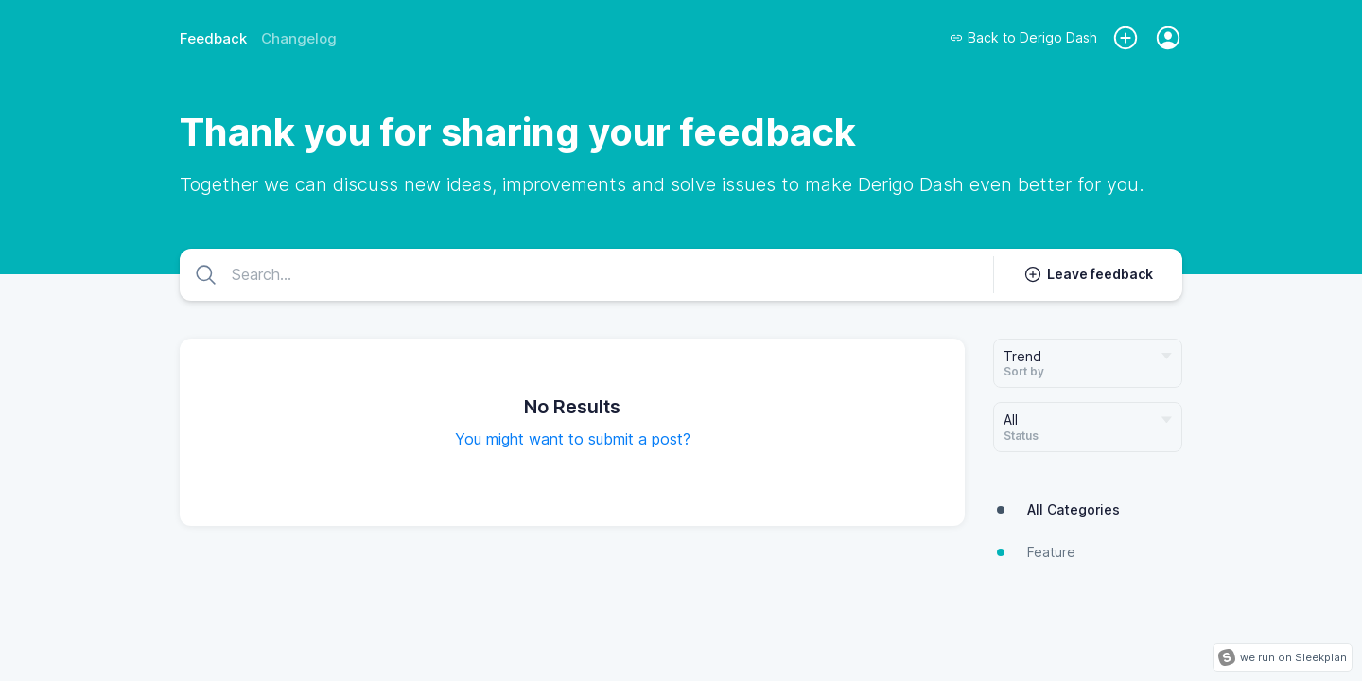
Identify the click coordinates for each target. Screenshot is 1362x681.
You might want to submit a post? (572, 438)
